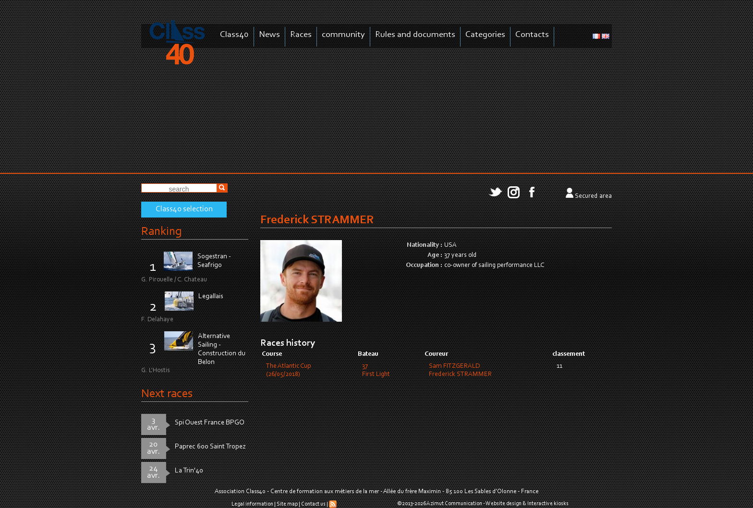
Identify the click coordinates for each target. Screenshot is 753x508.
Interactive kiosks (548, 504)
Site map (287, 504)
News (269, 34)
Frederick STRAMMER (460, 374)
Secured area (593, 196)
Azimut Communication (454, 504)
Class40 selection (184, 209)
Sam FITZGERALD (454, 366)
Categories (485, 34)
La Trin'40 (189, 470)
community (343, 34)
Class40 (234, 34)
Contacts (532, 34)
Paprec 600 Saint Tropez (210, 446)
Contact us (313, 504)
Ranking (161, 232)
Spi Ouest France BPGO (209, 422)
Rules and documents (415, 34)
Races (301, 34)
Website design (504, 504)
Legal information (252, 504)
